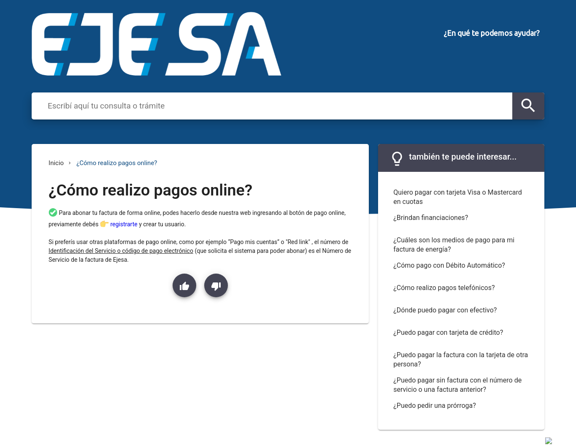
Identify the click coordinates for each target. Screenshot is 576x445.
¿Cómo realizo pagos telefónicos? (444, 288)
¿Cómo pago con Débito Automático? (449, 265)
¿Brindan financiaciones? (430, 218)
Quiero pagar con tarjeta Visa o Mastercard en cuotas (457, 197)
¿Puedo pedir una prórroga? (434, 406)
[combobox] (278, 105)
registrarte (124, 224)
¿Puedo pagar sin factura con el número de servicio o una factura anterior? (457, 385)
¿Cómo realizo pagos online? (116, 163)
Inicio (56, 163)
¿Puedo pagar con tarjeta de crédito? (448, 332)
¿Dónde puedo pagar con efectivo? (445, 310)
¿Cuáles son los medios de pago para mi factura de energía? (453, 245)
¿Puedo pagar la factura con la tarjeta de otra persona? (460, 360)
